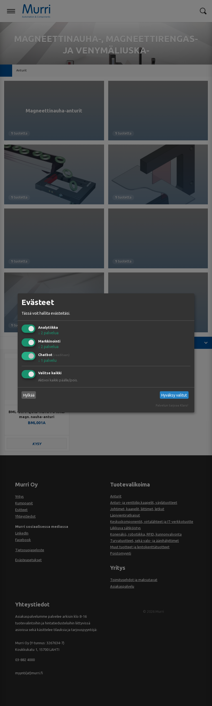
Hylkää (29, 395)
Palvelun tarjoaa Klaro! (172, 405)
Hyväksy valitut (174, 395)
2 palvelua (48, 333)
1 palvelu (47, 360)
